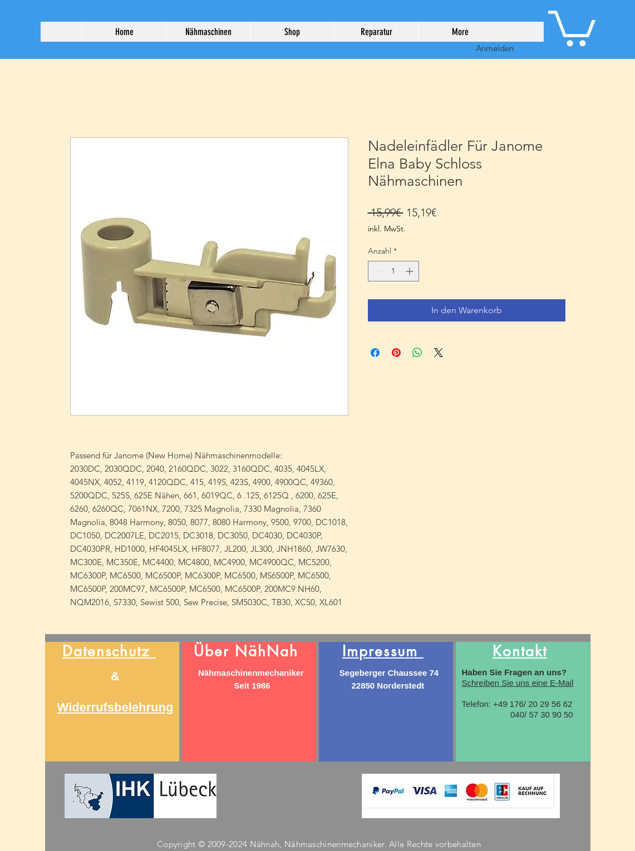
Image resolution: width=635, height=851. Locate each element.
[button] (571, 26)
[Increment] (410, 271)
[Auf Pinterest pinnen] (396, 352)
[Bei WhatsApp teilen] (417, 352)
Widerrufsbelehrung (115, 707)
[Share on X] (438, 352)
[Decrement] (376, 271)
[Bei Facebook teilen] (375, 352)
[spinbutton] (393, 271)
